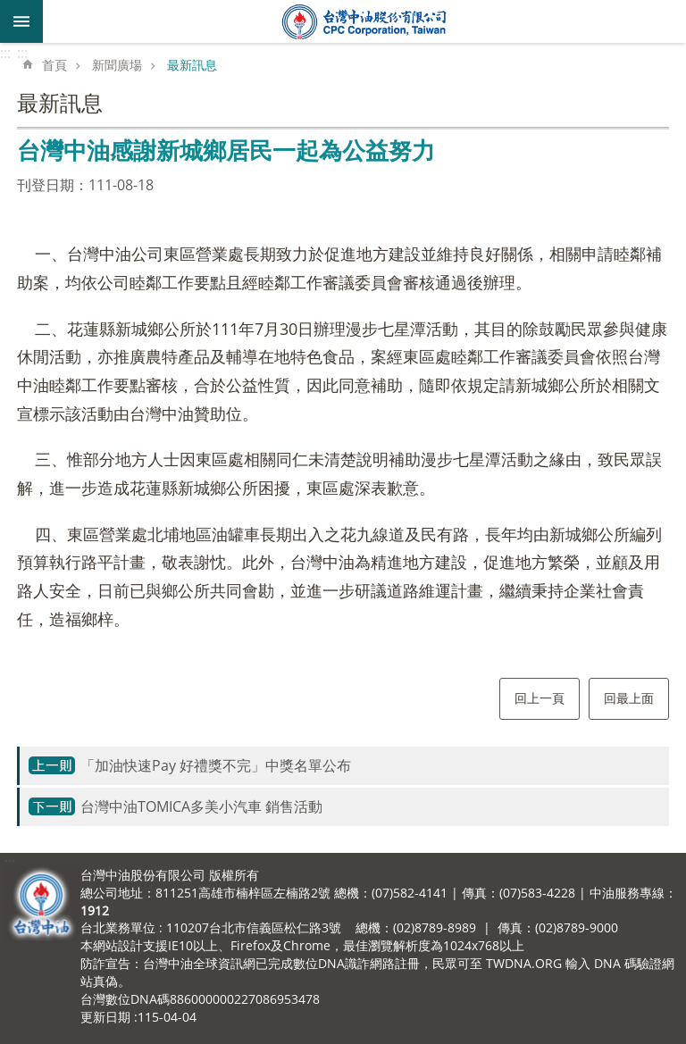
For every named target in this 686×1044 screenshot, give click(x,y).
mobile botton (21, 21)
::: (5, 53)
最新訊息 (192, 64)
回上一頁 (539, 697)
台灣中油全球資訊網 (364, 21)
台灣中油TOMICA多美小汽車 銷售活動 (201, 806)
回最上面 (629, 697)
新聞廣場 (117, 64)
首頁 (54, 64)
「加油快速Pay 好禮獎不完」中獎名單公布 (215, 765)
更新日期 (105, 1016)
